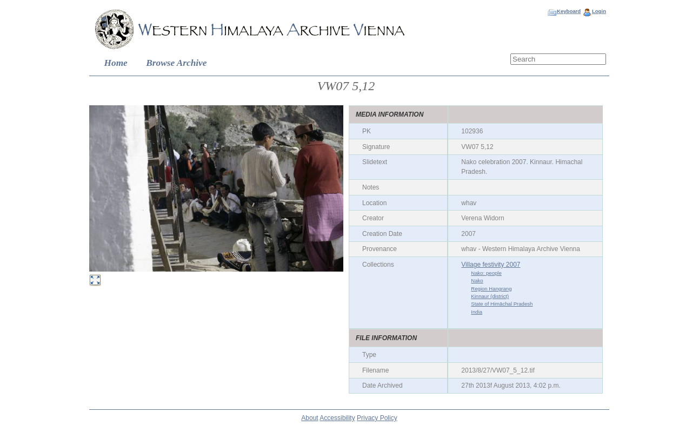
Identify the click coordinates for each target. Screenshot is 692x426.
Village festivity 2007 (490, 264)
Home (116, 63)
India (476, 312)
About (309, 418)
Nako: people (486, 273)
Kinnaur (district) (490, 296)
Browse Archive (176, 63)
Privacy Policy (377, 418)
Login (599, 11)
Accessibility (337, 418)
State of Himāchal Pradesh (502, 304)
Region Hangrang (491, 289)
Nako (477, 280)
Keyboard (569, 11)
